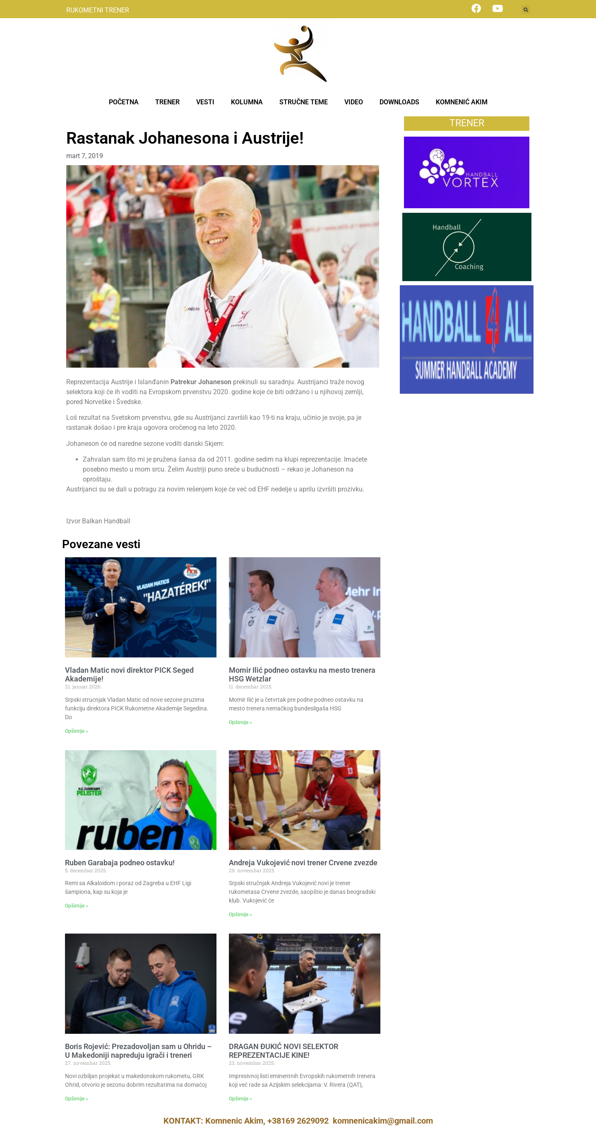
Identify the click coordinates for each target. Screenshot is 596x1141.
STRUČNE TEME (303, 102)
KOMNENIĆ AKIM (462, 102)
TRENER (167, 102)
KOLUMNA (247, 102)
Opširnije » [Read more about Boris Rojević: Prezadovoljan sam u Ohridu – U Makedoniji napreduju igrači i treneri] (76, 1099)
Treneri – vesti (87, 121)
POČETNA (124, 102)
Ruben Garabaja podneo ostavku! (120, 862)
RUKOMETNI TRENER (97, 10)
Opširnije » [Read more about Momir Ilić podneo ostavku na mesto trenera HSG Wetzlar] (240, 722)
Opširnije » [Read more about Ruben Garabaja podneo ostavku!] (76, 906)
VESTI (205, 102)
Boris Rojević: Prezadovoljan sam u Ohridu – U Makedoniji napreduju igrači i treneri (138, 1051)
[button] (526, 9)
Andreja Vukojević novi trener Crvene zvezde (303, 862)
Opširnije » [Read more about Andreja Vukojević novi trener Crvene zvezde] (240, 914)
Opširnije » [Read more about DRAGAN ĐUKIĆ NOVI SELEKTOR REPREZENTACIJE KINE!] (240, 1099)
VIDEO (353, 102)
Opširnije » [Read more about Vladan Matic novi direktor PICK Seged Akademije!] (76, 731)
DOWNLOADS (399, 102)
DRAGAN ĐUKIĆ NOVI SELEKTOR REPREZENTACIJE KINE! (283, 1051)
